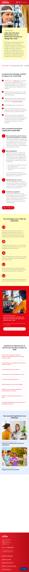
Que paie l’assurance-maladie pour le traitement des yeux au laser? (14, 366)
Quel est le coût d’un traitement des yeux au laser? (14, 399)
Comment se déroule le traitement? (14, 382)
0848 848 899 (10, 547)
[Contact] (24, 569)
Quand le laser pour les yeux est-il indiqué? (14, 387)
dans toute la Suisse (17, 101)
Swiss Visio (16, 80)
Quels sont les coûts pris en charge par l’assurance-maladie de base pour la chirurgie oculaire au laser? (14, 359)
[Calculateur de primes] (17, 2)
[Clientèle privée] (5, 2)
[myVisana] (19, 2)
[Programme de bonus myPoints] (14, 465)
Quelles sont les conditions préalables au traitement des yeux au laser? (14, 393)
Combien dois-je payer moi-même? (14, 372)
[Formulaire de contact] (8, 551)
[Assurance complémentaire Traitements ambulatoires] (14, 439)
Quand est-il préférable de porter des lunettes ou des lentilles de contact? (14, 406)
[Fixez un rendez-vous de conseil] (14, 329)
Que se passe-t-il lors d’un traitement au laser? (14, 377)
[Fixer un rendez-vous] (8, 211)
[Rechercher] (21, 2)
